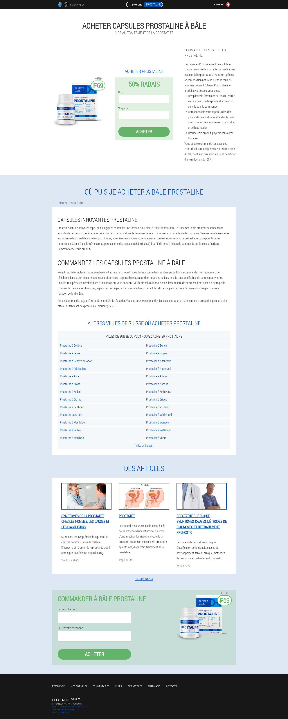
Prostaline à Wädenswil (159, 415)
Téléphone (123, 108)
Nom (120, 92)
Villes (118, 686)
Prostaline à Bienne (70, 399)
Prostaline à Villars (156, 438)
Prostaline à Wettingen (158, 430)
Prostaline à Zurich (156, 345)
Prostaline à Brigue (156, 399)
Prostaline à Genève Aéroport (76, 361)
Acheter (144, 132)
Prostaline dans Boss (158, 407)
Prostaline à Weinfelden (73, 422)
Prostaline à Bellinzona (158, 392)
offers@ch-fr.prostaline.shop (67, 703)
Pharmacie (154, 686)
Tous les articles (144, 579)
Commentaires (101, 686)
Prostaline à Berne (70, 353)
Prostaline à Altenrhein (158, 361)
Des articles (135, 686)
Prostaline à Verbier (71, 430)
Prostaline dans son (71, 415)
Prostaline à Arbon (156, 376)
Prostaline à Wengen (157, 422)
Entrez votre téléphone (70, 628)
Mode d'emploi (79, 686)
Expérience (58, 686)
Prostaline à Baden (70, 392)
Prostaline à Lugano (157, 353)
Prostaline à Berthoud (72, 407)
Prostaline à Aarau (70, 376)
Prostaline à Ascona (157, 384)
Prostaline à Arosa (70, 384)
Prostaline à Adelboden (73, 369)
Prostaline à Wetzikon (72, 438)
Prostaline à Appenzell (158, 369)
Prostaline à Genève (71, 345)
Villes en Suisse (144, 445)
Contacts (171, 686)
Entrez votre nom (67, 609)
